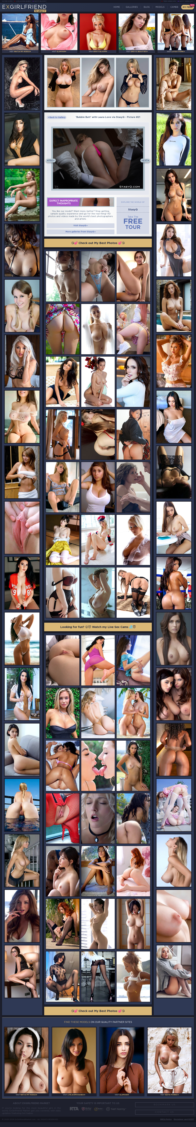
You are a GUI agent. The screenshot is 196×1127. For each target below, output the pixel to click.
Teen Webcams (169, 1)
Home (116, 7)
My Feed (187, 7)
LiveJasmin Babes (23, 1)
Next (145, 161)
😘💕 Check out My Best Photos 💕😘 (98, 246)
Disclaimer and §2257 (183, 1124)
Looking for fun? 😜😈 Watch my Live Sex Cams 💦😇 (98, 630)
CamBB (174, 7)
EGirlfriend (24, 8)
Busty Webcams (186, 1)
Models (159, 7)
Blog (146, 7)
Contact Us (164, 1117)
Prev (51, 161)
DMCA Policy (165, 1124)
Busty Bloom (40, 1)
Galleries (131, 7)
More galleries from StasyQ (80, 235)
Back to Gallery (57, 118)
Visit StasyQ (80, 229)
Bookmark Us (165, 1109)
